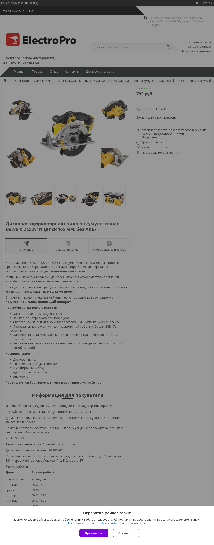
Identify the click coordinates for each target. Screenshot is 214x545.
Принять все (94, 533)
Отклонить (125, 533)
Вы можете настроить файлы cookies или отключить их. (105, 523)
